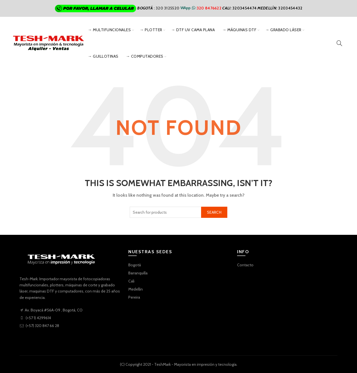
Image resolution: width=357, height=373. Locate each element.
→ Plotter (151, 29)
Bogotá (134, 264)
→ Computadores (144, 56)
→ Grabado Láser (283, 29)
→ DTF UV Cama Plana (193, 29)
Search (214, 212)
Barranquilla (138, 273)
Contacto (245, 264)
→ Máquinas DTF (239, 29)
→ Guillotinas (103, 56)
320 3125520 (168, 7)
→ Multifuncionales (109, 29)
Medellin (135, 289)
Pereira (134, 297)
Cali (131, 281)
